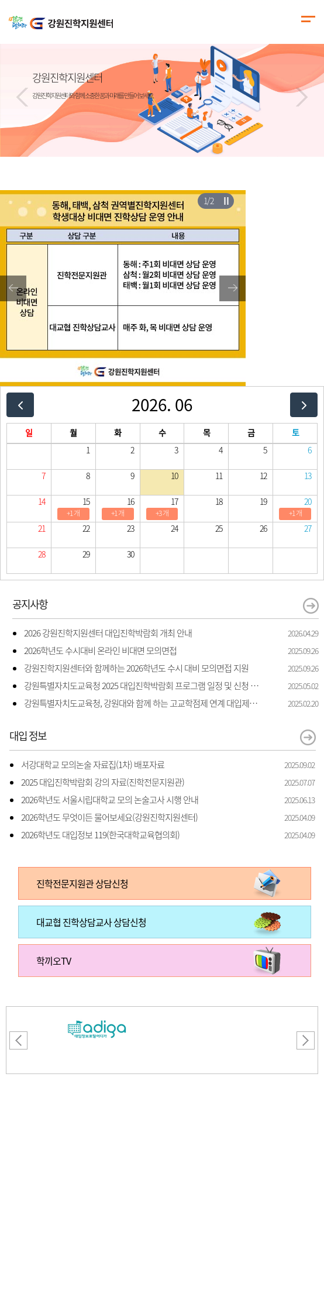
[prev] (20, 405)
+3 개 (162, 513)
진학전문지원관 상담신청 (82, 883)
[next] (304, 405)
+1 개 (73, 513)
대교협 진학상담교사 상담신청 (91, 922)
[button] (22, 97)
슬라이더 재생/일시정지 (226, 201)
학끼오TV (53, 961)
